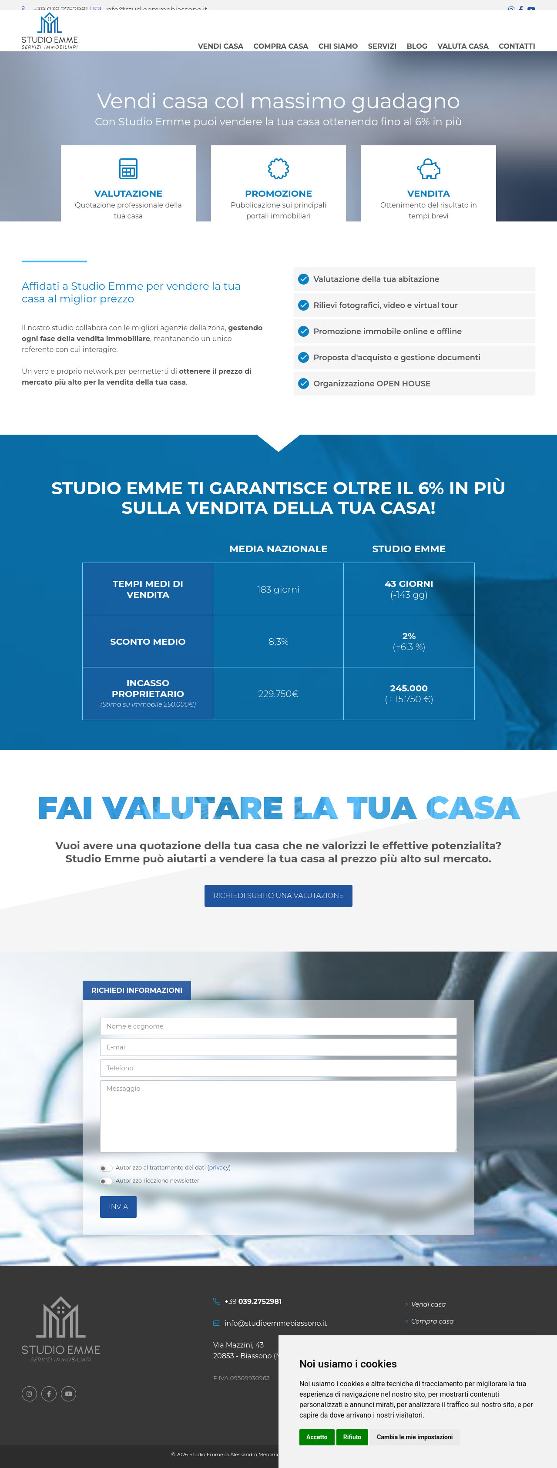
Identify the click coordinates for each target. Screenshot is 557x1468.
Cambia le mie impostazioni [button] (415, 1437)
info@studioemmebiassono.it (156, 10)
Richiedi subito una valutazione (278, 896)
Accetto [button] (317, 1437)
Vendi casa (428, 1304)
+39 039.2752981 (60, 10)
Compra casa (432, 1321)
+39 (253, 1301)
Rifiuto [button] (352, 1437)
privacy (219, 1167)
